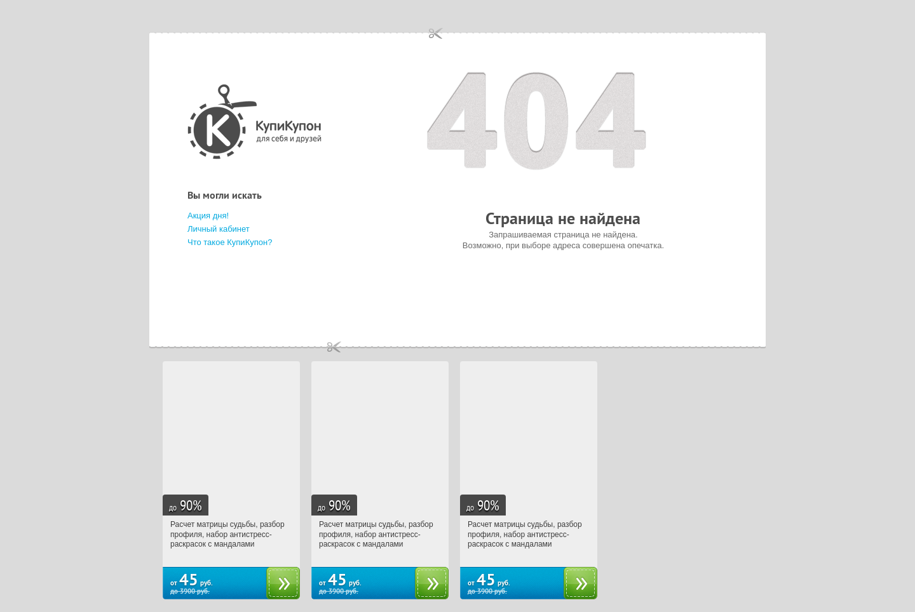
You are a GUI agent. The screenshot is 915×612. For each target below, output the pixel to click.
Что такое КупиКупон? (229, 242)
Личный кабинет (218, 229)
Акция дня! (208, 215)
